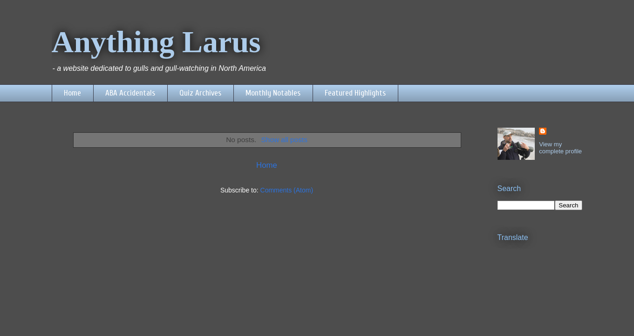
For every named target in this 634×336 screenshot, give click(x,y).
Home (72, 93)
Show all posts (284, 140)
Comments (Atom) (287, 190)
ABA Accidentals (130, 93)
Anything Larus (156, 42)
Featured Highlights (355, 93)
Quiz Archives (200, 93)
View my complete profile (560, 148)
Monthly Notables (272, 93)
